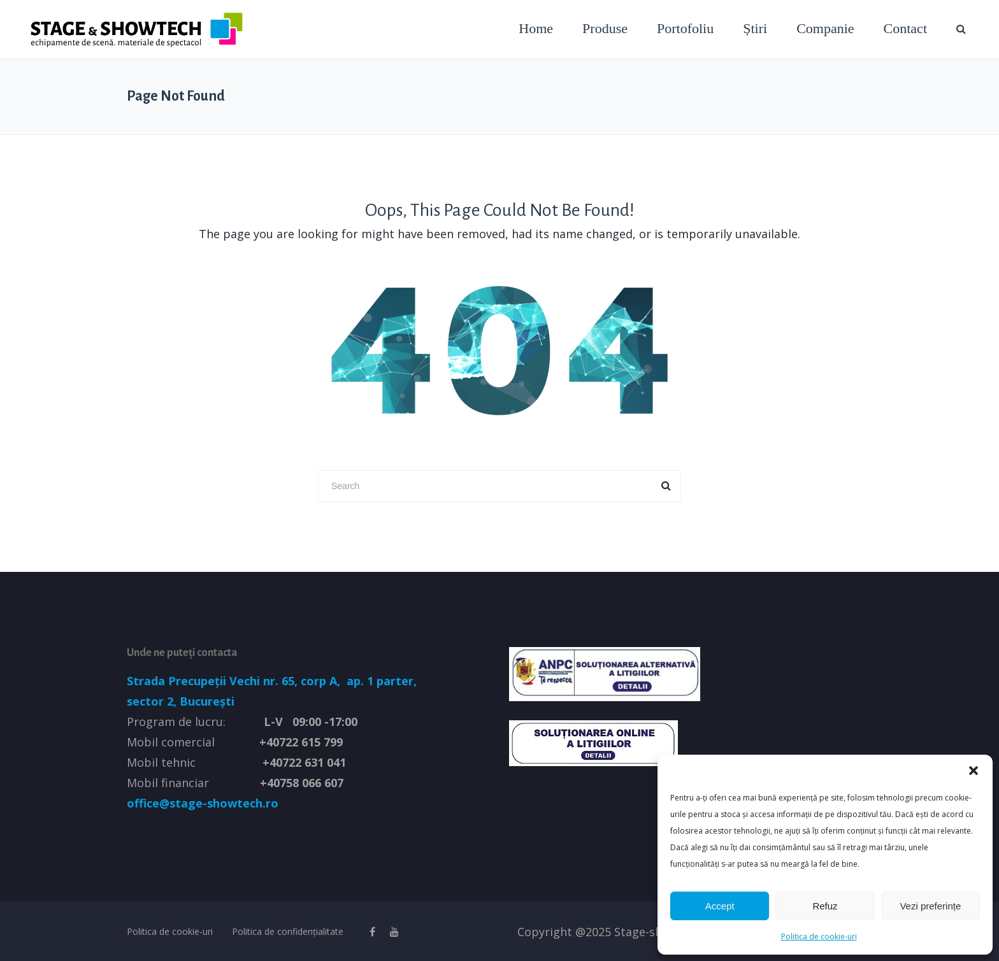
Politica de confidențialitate (287, 931)
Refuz (824, 905)
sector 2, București (180, 701)
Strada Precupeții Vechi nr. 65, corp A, (235, 680)
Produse (605, 28)
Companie (825, 28)
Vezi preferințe (930, 905)
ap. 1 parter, (380, 680)
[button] (973, 770)
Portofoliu (685, 28)
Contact (905, 28)
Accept (720, 905)
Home (536, 28)
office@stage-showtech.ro (202, 803)
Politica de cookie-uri (819, 936)
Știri (755, 28)
